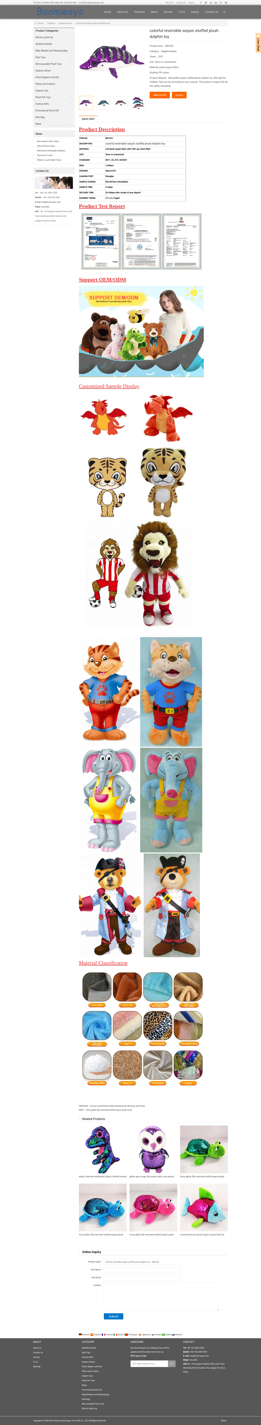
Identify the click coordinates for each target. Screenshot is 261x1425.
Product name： (95, 1262)
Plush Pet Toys (43, 97)
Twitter (206, 2)
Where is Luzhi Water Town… (49, 160)
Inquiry (191, 2)
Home (107, 11)
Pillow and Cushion (45, 84)
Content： (98, 1285)
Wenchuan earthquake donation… (51, 151)
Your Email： (97, 1277)
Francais (108, 1334)
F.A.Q (182, 11)
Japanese (144, 1334)
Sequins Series (65, 23)
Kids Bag (40, 117)
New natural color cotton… (48, 141)
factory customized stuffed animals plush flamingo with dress (117, 1106)
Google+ (211, 2)
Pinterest (221, 2)
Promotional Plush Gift (47, 110)
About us (122, 11)
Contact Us (181, 2)
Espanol (96, 1334)
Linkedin (216, 2)
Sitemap (36, 1366)
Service (168, 11)
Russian (176, 1334)
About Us (169, 2)
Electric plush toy (44, 37)
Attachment (159, 95)
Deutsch (84, 1334)
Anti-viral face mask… (46, 146)
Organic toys (41, 90)
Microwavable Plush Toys (48, 64)
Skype (226, 2)
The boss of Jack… (45, 155)
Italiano (119, 1334)
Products (139, 11)
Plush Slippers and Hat (47, 77)
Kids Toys (40, 57)
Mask (38, 124)
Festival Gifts (42, 104)
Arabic (166, 1334)
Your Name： (97, 1269)
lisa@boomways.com (94, 2)
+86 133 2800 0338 (45, 2)
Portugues (131, 1334)
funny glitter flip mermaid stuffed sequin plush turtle (109, 1110)
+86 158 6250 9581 (68, 2)
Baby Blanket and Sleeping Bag (51, 50)
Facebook (201, 2)
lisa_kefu (45, 207)
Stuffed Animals (43, 44)
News (154, 11)
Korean (156, 1334)
